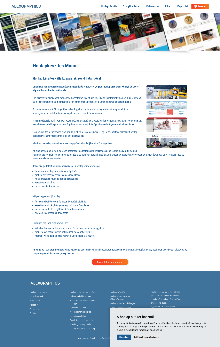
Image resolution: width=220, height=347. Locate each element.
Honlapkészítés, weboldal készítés (84, 292)
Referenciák (152, 6)
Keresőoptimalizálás (78, 316)
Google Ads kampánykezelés (81, 320)
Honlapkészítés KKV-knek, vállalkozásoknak (120, 298)
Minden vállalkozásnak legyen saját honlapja (84, 302)
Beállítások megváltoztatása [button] (146, 337)
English (33, 313)
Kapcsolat (182, 6)
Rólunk (168, 6)
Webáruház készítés (78, 307)
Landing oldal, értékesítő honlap (82, 328)
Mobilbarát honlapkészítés (80, 312)
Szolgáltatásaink (132, 6)
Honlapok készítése (118, 292)
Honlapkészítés (109, 6)
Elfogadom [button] (124, 337)
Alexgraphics (83, 338)
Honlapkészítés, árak (38, 292)
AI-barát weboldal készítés (80, 296)
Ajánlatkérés (200, 6)
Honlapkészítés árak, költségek (122, 303)
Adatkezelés (156, 330)
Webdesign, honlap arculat (80, 324)
